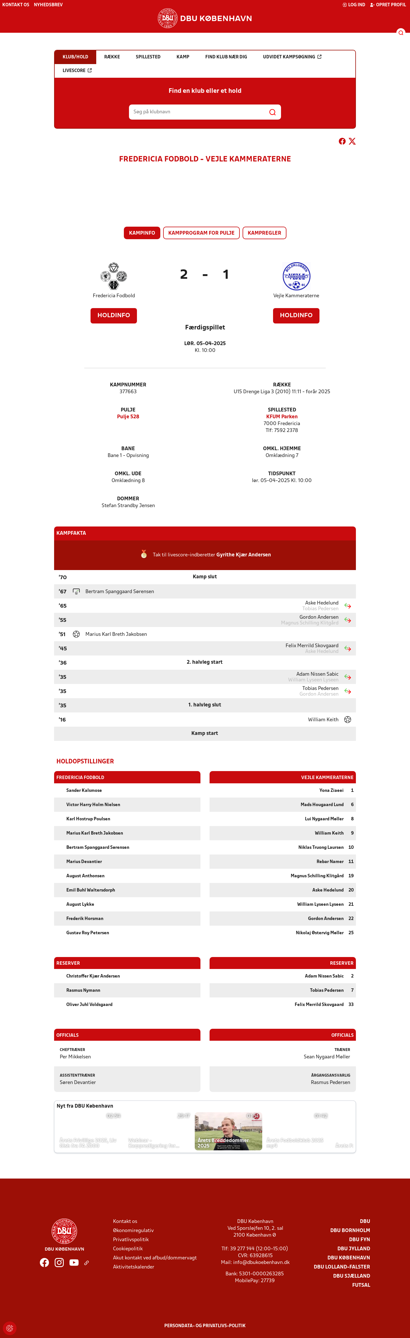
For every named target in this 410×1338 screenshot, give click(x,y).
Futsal (361, 1285)
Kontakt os (15, 5)
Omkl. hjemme (282, 448)
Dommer (128, 499)
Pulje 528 (128, 417)
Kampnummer (128, 385)
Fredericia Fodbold (114, 296)
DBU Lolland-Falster (342, 1267)
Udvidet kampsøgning (292, 57)
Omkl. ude (128, 474)
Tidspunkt (282, 474)
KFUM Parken (282, 417)
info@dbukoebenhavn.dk (261, 1262)
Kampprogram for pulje (201, 233)
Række (282, 385)
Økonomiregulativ (133, 1230)
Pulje (128, 410)
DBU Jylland (353, 1248)
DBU (365, 1221)
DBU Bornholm (350, 1230)
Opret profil (388, 4)
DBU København (348, 1257)
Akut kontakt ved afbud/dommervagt (155, 1257)
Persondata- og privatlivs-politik (205, 1326)
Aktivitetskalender (133, 1267)
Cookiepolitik (128, 1248)
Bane (128, 448)
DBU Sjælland (351, 1276)
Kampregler (264, 233)
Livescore (77, 70)
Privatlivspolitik (131, 1239)
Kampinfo (142, 233)
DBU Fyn (359, 1239)
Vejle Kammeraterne (296, 296)
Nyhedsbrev (48, 5)
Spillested (282, 410)
